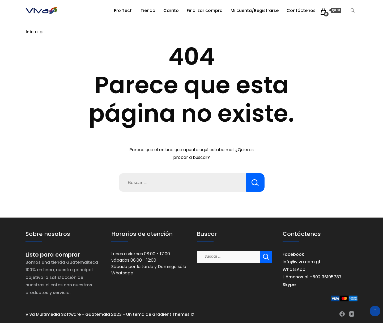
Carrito (171, 10)
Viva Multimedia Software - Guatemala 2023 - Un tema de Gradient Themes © (109, 314)
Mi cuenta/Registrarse (255, 10)
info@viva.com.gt (302, 262)
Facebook (293, 254)
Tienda (148, 10)
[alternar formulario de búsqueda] (353, 10)
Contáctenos (301, 10)
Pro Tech (123, 10)
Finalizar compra (205, 10)
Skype (289, 285)
